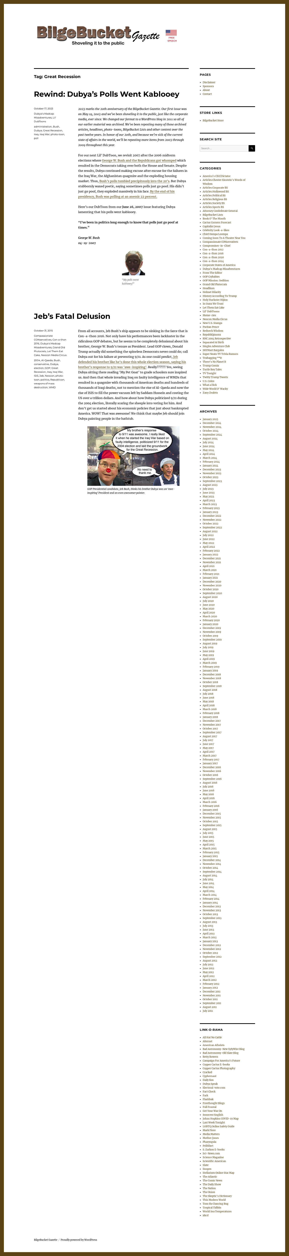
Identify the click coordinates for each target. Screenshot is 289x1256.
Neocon (49, 375)
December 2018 (212, 674)
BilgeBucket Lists (213, 214)
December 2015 (212, 813)
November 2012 (212, 949)
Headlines (209, 288)
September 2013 (212, 918)
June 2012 (208, 968)
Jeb (41, 375)
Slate (205, 1165)
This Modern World (214, 1199)
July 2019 (208, 647)
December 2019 (212, 628)
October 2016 (210, 775)
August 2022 (210, 531)
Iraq (36, 134)
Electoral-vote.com (214, 1087)
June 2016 (208, 790)
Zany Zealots (210, 392)
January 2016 (210, 809)
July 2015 (208, 833)
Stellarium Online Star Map (218, 1172)
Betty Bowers (210, 1056)
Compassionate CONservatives (220, 241)
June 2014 (208, 883)
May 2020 (208, 608)
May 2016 (208, 794)
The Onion (209, 1192)
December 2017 (212, 720)
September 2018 (212, 686)
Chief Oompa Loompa (215, 234)
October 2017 (210, 728)
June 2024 (209, 446)
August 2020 (210, 597)
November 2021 (212, 562)
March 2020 (210, 616)
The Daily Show (212, 1184)
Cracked (207, 1072)
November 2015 (212, 817)
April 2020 (209, 612)
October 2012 (210, 953)
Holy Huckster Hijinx (215, 299)
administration (43, 126)
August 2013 (210, 922)
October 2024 (210, 430)
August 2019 (210, 643)
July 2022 (208, 535)
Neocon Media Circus (54, 355)
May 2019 (208, 655)
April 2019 (209, 659)
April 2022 (209, 546)
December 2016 (212, 767)
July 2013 (208, 925)
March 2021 (210, 570)
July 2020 (208, 601)
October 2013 (210, 914)
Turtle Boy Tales (212, 369)
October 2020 (210, 589)
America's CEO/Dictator (217, 176)
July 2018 (208, 693)
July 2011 (208, 1011)
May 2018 (208, 701)
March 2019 (210, 662)
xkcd (205, 1215)
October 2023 (210, 477)
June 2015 (208, 836)
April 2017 (209, 751)
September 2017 (212, 732)
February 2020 (211, 620)
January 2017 (210, 763)
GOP (47, 367)
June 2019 (208, 651)
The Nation (209, 1188)
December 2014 (212, 860)
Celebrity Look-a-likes (216, 230)
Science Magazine (213, 1157)
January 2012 (210, 987)
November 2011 (212, 995)
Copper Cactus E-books (216, 1064)
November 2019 (212, 632)
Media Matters (211, 1134)
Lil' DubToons (211, 311)
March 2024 (210, 457)
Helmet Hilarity (212, 292)
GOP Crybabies (211, 276)
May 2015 (208, 840)
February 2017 (211, 759)
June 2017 (208, 744)
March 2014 (210, 895)
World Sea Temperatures (217, 1211)
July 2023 (208, 488)
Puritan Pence (211, 327)
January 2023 (210, 512)
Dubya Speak (210, 1083)
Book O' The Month (214, 218)
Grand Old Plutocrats (215, 284)
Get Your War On (212, 1111)
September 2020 (212, 593)
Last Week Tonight (214, 1122)
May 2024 (208, 450)
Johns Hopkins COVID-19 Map (220, 1118)
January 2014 (210, 902)
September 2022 (212, 527)
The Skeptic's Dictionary (217, 1196)
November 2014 (212, 864)
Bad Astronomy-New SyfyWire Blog (224, 1049)
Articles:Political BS (214, 195)
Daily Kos (208, 1080)
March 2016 (210, 802)
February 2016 (211, 806)
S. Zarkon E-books (214, 1149)
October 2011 (210, 999)
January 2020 (210, 624)
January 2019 (210, 670)
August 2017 (210, 736)
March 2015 (210, 848)
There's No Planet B (214, 361)
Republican (57, 379)
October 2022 (210, 523)
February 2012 (211, 983)
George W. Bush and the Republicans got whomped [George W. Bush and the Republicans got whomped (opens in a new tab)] (139, 160)
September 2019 (212, 639)
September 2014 (212, 871)
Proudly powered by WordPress (79, 1239)
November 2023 (212, 473)
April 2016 (209, 798)
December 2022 (212, 516)
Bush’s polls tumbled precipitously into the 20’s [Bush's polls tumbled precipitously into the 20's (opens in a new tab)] (134, 181)
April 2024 (209, 454)
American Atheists (213, 1045)
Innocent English (213, 1114)
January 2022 (210, 554)
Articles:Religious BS (215, 199)
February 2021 (211, 574)
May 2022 (208, 543)
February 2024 (211, 461)
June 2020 (209, 604)
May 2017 (208, 748)
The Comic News (212, 1180)
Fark (205, 1095)
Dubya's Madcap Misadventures (221, 269)
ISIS (36, 375)
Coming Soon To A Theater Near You (224, 238)
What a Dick (210, 385)
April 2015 (209, 844)
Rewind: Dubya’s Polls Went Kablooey (106, 94)
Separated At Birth (213, 342)
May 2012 (208, 972)
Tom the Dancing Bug (215, 1203)
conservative (41, 364)
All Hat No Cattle (212, 1037)
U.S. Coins (208, 381)
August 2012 (210, 960)
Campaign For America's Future (221, 1060)
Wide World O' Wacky (215, 388)
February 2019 (211, 666)
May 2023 (208, 496)
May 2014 (208, 887)
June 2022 (209, 539)
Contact (207, 94)
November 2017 (212, 724)
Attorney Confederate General (220, 211)
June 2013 (208, 929)
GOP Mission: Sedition (216, 280)
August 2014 (210, 875)
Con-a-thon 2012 (213, 249)
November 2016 (212, 771)
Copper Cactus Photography (219, 1068)
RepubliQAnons (212, 334)
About (206, 90)
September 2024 (212, 434)
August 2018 (210, 690)
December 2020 (212, 581)
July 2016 (208, 786)
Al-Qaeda (47, 360)
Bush (56, 126)
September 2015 (212, 825)
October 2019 (210, 635)
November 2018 (212, 678)
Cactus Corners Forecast (217, 222)
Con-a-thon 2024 (213, 261)
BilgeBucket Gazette (45, 1239)
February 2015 (211, 852)
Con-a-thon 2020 (213, 257)
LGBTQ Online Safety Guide (218, 1126)
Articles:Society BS (214, 203)
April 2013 (208, 933)
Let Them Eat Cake (213, 307)
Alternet (207, 1041)
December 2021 (212, 558)
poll (36, 138)
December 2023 (212, 469)
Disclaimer (209, 82)
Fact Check (209, 1091)
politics (45, 379)
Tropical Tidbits (212, 1207)
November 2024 (212, 427)
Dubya (38, 130)
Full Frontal (209, 1107)
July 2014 (208, 879)
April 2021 (209, 566)
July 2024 (208, 442)
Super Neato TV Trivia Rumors (220, 354)
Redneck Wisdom (213, 330)
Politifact (208, 1145)
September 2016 (212, 778)
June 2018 (208, 697)
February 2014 (211, 898)
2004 (37, 360)
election (39, 367)
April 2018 (209, 705)
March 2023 (210, 504)
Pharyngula (209, 1141)
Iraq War (45, 134)
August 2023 (210, 485)
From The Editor (212, 272)
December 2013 (212, 906)
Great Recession (52, 130)
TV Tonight (209, 373)
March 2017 (210, 755)
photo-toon (57, 134)
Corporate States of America (219, 265)
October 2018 (210, 682)
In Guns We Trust (213, 303)
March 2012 (210, 980)
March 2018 (210, 709)
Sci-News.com (211, 1153)
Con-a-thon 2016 (213, 253)
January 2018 (210, 717)
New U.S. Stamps (212, 323)
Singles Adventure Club (216, 346)
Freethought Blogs (214, 1103)
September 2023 (212, 481)
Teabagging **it (212, 357)
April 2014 (209, 891)
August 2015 (210, 829)
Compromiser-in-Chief (216, 245)
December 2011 (211, 991)
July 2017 (208, 740)
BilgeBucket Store (213, 120)
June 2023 (208, 492)
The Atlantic (210, 1176)
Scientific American (214, 1161)
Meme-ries (209, 315)
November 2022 (212, 519)
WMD (52, 387)
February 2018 (211, 713)
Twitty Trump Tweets (215, 377)
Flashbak (208, 1099)
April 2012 (209, 976)
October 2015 (210, 821)
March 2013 (209, 937)
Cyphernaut (209, 1076)
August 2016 (210, 782)
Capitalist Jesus (211, 226)
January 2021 (210, 577)
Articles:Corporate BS (215, 187)
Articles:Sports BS (213, 207)
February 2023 (211, 508)
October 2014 (210, 867)
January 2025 (210, 419)
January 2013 (210, 941)
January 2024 (210, 465)
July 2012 (208, 964)
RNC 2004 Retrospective (217, 338)
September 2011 (212, 1003)
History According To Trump (220, 296)
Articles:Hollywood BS (216, 191)
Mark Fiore (209, 1130)
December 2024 (212, 423)
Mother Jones (211, 1138)
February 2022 (211, 550)
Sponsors (208, 86)
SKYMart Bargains (213, 350)
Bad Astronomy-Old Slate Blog (220, 1053)
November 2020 (212, 585)
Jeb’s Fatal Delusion (72, 316)
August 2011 (210, 1007)
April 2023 (209, 500)
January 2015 (210, 856)
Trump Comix (211, 365)
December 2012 (212, 945)
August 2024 (210, 438)
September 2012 (212, 956)
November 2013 (212, 910)
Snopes (207, 1169)
